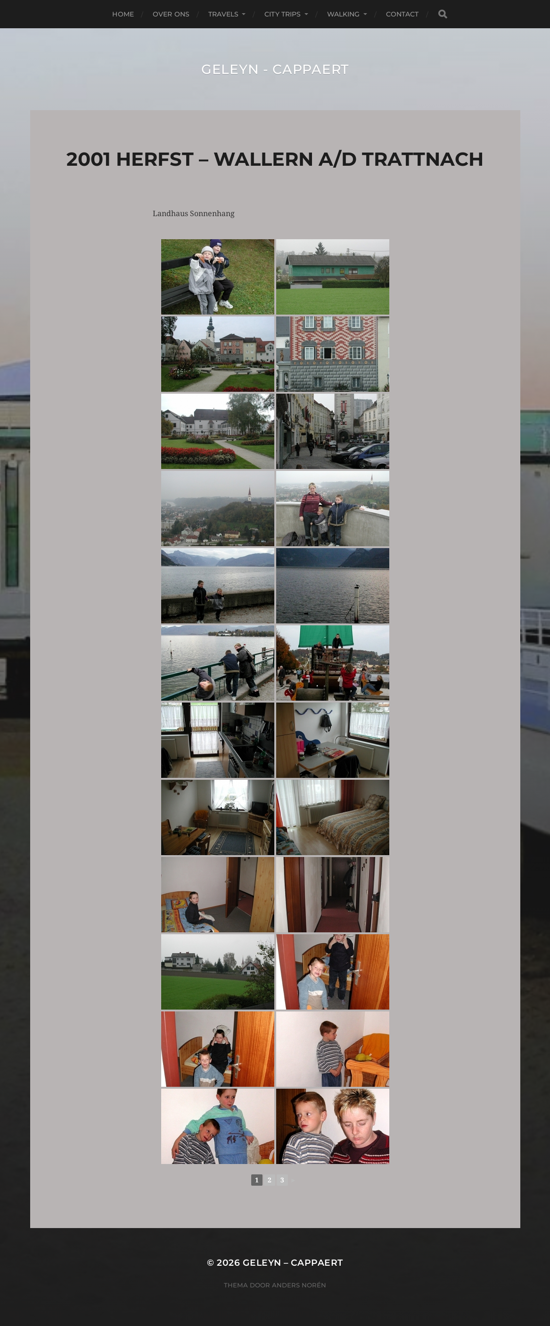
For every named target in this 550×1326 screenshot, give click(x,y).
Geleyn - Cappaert (275, 69)
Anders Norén (299, 1285)
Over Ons (171, 14)
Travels (223, 14)
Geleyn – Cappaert (293, 1262)
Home (123, 14)
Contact (402, 14)
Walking (343, 14)
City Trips (282, 14)
